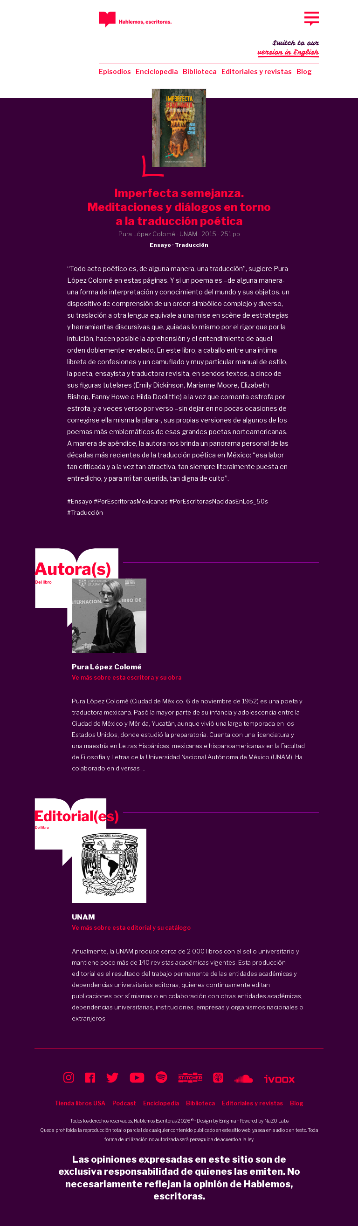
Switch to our (288, 48)
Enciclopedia (157, 71)
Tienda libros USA (80, 1103)
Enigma (227, 1121)
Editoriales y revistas (256, 71)
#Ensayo (79, 501)
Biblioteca (200, 71)
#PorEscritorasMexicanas (131, 501)
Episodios (115, 71)
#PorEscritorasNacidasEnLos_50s (218, 501)
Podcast (124, 1103)
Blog (304, 71)
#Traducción (85, 512)
